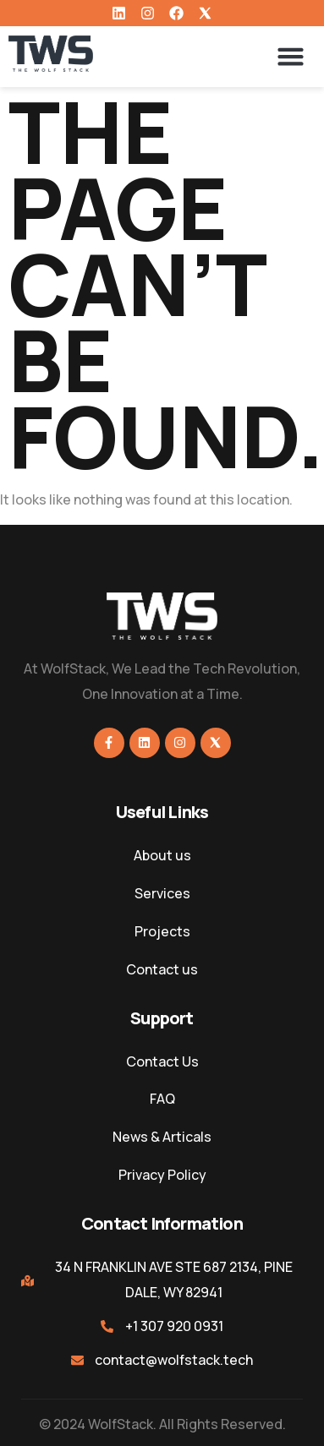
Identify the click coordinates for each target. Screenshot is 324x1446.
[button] (291, 56)
